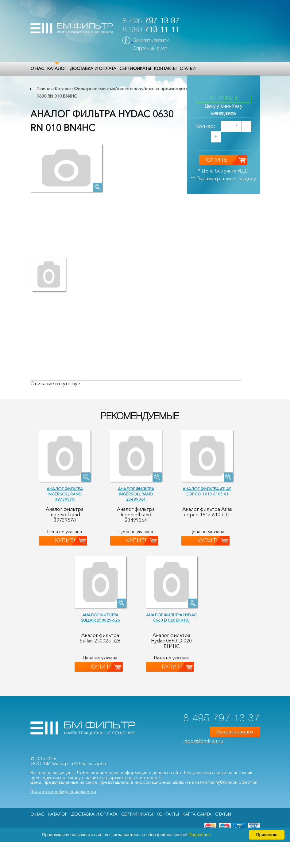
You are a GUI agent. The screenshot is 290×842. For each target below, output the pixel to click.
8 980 (151, 30)
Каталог (57, 68)
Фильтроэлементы (93, 88)
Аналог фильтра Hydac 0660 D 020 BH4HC (171, 617)
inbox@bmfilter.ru (203, 741)
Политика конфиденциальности (63, 791)
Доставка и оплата (93, 68)
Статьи (187, 68)
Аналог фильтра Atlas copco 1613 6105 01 (207, 491)
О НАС (37, 68)
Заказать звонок (151, 41)
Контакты (165, 68)
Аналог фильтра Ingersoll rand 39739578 (65, 494)
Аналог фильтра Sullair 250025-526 (100, 617)
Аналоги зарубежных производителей (155, 88)
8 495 (151, 21)
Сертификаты (135, 68)
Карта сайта (197, 814)
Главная (44, 88)
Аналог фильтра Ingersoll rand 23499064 (136, 494)
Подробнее (199, 834)
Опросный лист (150, 49)
